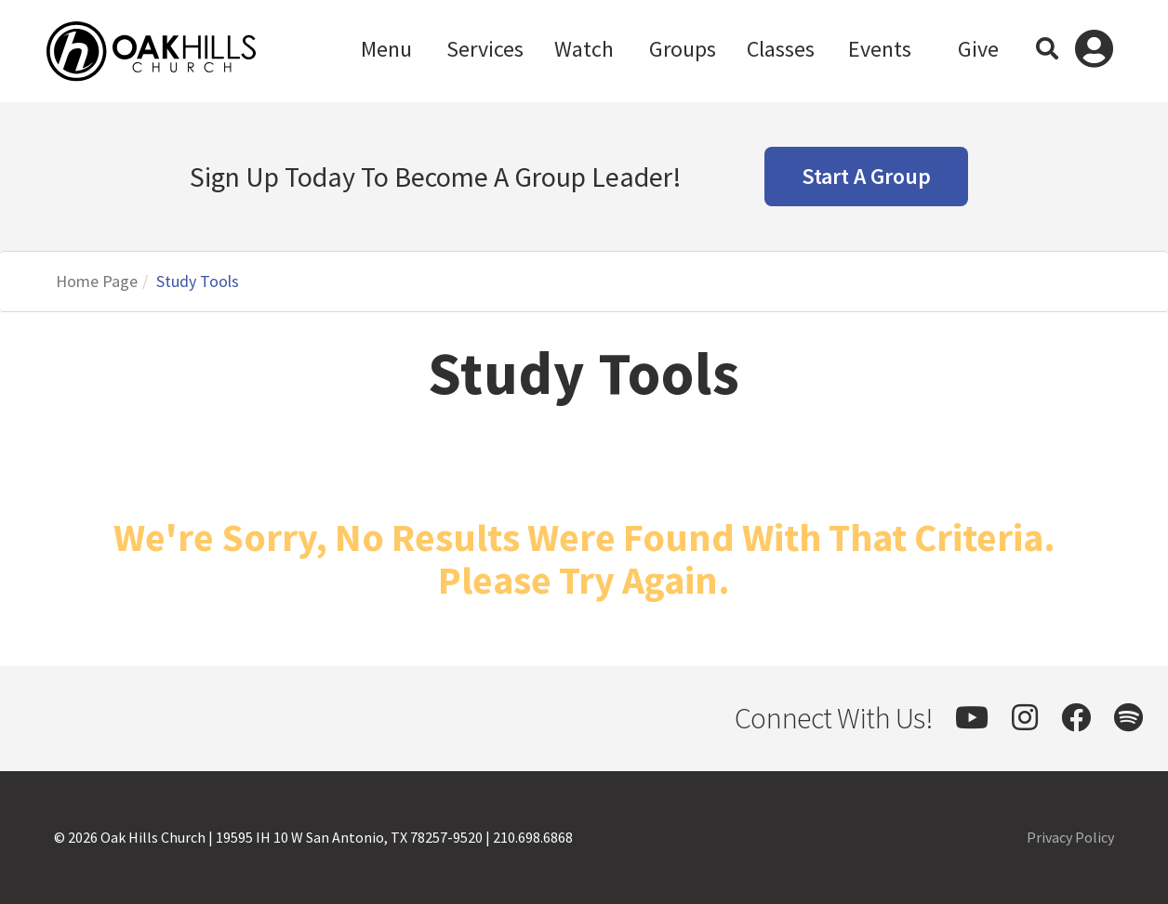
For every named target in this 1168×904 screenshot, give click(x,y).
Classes (781, 48)
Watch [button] (584, 48)
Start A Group (866, 176)
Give (978, 48)
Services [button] (485, 48)
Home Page (97, 281)
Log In (1094, 51)
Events (879, 48)
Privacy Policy (1070, 837)
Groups (682, 48)
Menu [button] (386, 48)
